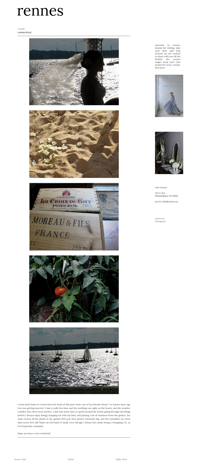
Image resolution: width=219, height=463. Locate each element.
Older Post (121, 459)
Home (71, 459)
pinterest (160, 218)
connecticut (24, 32)
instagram (160, 221)
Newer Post (20, 459)
